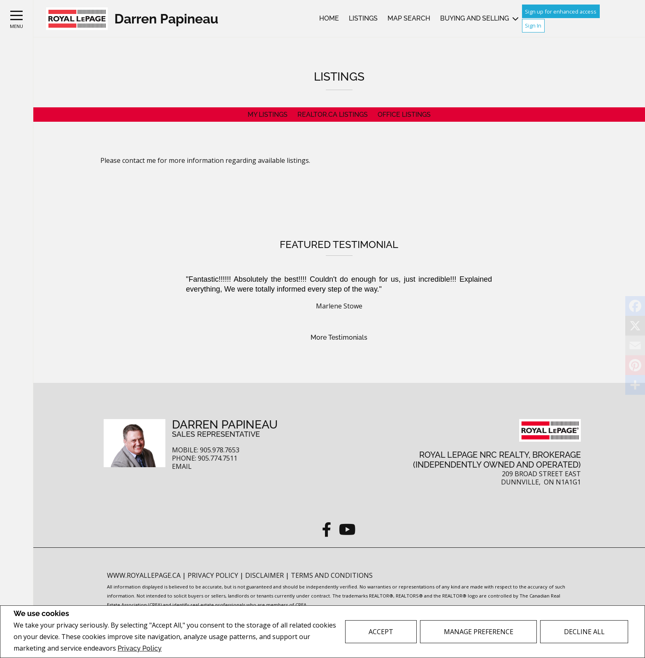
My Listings (268, 114)
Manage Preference (478, 631)
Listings (363, 18)
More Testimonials (339, 337)
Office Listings (404, 114)
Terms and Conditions (332, 575)
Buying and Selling (474, 18)
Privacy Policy (140, 648)
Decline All (584, 631)
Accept (381, 631)
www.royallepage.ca (144, 575)
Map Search (408, 18)
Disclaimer (265, 575)
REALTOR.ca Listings (332, 114)
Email (182, 466)
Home (329, 18)
